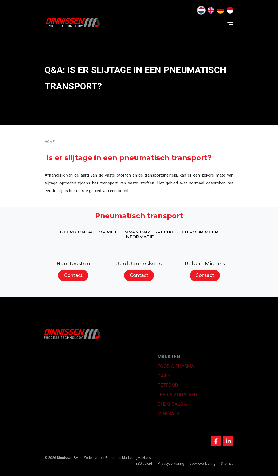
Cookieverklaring (202, 464)
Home (50, 141)
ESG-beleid (144, 464)
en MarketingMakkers (134, 458)
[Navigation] (230, 22)
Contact (73, 275)
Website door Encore (100, 458)
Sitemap (227, 464)
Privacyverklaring (171, 464)
